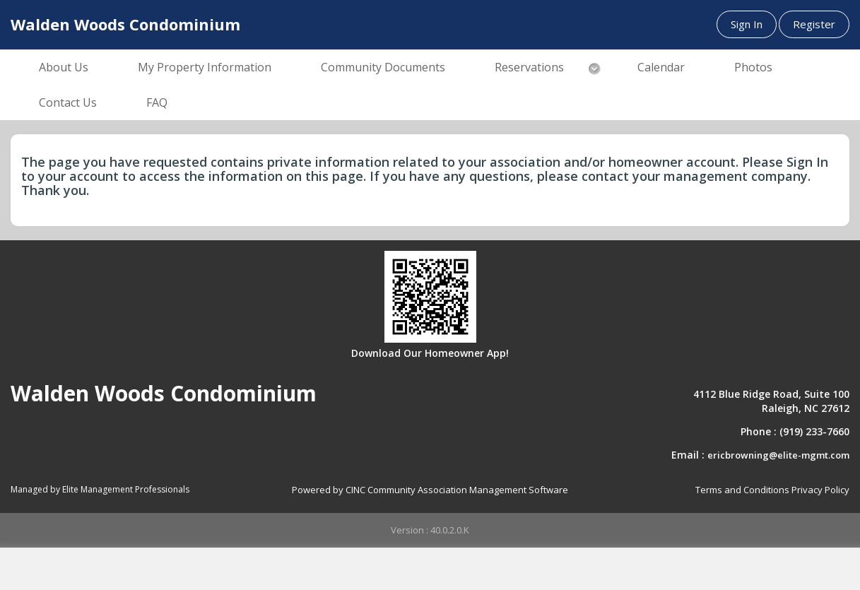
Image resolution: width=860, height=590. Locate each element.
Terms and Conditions (742, 489)
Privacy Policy (820, 489)
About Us (63, 67)
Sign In (746, 24)
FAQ (156, 102)
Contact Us (68, 102)
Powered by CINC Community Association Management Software (430, 489)
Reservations (529, 67)
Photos (753, 67)
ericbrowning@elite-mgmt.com (778, 455)
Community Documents (383, 67)
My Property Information (204, 67)
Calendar (661, 67)
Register (814, 24)
